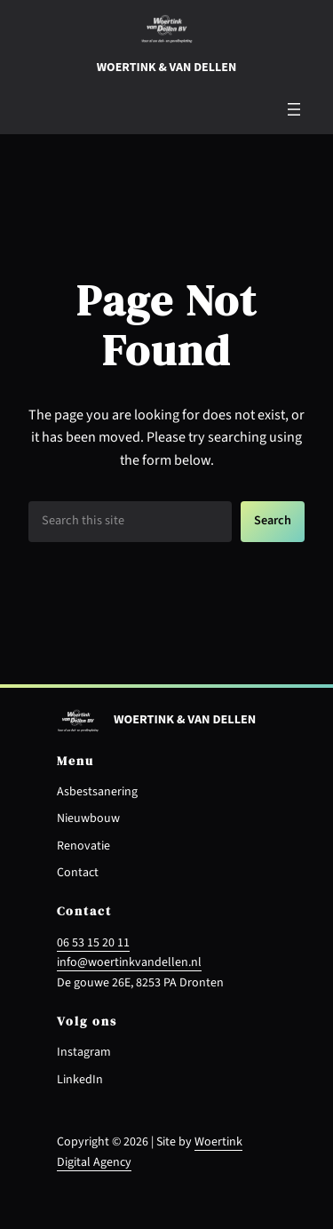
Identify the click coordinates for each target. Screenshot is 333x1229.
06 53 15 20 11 (93, 943)
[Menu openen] (294, 109)
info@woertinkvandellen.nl (129, 962)
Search (272, 520)
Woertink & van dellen (166, 67)
